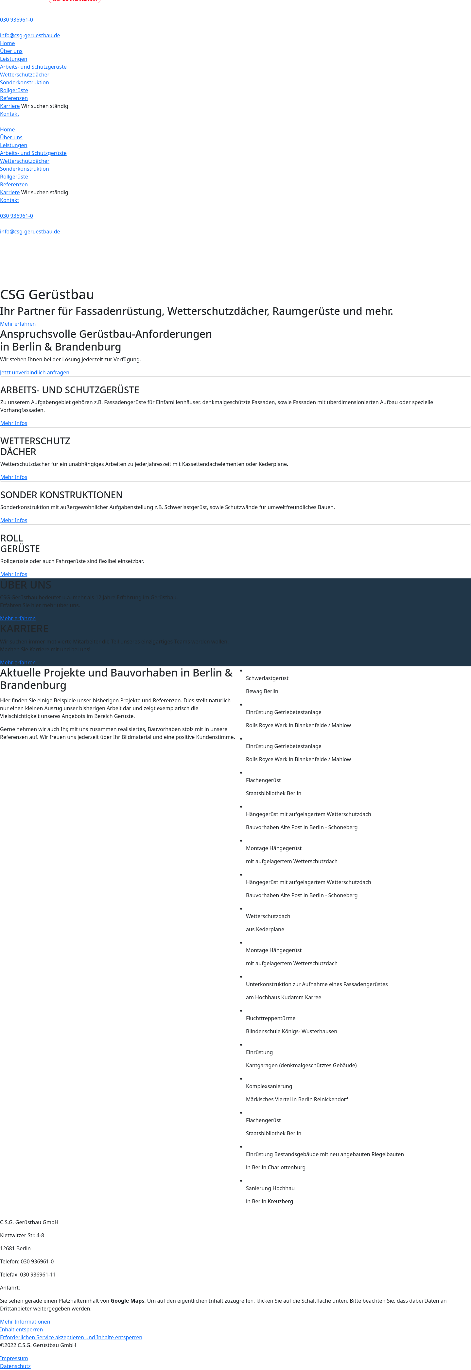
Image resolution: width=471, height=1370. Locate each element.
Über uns (11, 51)
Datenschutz (15, 1366)
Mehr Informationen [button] (25, 1321)
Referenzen (14, 98)
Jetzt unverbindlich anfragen (34, 372)
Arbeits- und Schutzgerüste (33, 66)
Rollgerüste (14, 90)
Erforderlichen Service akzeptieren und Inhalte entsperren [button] (71, 1337)
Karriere (10, 106)
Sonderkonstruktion (24, 82)
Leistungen (13, 58)
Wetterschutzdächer (24, 74)
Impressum (14, 1358)
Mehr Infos (13, 423)
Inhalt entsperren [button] (21, 1329)
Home (7, 43)
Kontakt (9, 113)
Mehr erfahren (18, 323)
